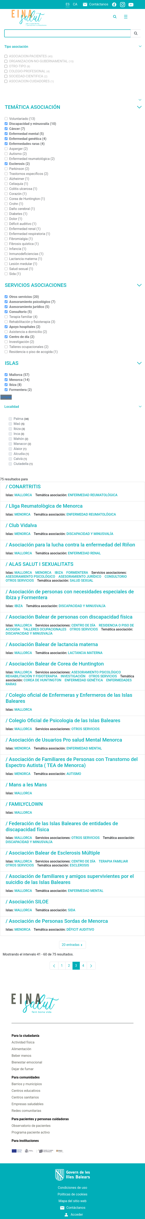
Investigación (73, 676)
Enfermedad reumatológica (92, 495)
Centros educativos (26, 1091)
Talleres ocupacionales (44, 629)
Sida (71, 910)
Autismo (73, 774)
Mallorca (23, 495)
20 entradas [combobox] (74, 945)
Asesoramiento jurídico (79, 577)
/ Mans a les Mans (26, 785)
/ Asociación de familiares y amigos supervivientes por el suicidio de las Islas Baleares (70, 879)
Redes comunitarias (26, 1111)
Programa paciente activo (31, 1132)
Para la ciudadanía (25, 1036)
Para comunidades (26, 1077)
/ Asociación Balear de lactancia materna (52, 644)
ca (75, 4)
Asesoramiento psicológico (30, 577)
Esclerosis (79, 865)
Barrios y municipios (27, 1084)
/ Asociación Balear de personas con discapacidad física (69, 617)
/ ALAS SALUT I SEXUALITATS (39, 564)
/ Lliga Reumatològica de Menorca (44, 506)
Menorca (22, 514)
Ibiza (59, 573)
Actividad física (23, 1042)
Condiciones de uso (72, 1188)
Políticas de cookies (72, 1194)
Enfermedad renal (84, 553)
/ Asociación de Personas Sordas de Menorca (57, 921)
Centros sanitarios (25, 1097)
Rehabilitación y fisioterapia (31, 676)
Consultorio (116, 577)
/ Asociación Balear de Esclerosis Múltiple (53, 853)
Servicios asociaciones (73, 285)
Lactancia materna (85, 653)
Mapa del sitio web (72, 1201)
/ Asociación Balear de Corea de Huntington (55, 664)
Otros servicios (20, 581)
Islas (73, 363)
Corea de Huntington (42, 680)
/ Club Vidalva (21, 525)
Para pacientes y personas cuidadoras (40, 1119)
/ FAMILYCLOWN (24, 804)
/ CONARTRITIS (23, 487)
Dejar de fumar (23, 1069)
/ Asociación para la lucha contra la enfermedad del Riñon (70, 545)
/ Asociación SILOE (27, 902)
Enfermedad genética (84, 680)
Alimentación (21, 1049)
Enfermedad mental (84, 748)
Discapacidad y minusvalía (89, 534)
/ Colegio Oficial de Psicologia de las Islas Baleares (63, 720)
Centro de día (83, 625)
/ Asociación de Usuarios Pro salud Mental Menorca (64, 740)
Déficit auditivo (80, 930)
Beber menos (21, 1056)
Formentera (77, 573)
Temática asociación (73, 107)
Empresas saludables (27, 1104)
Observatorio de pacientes (31, 1126)
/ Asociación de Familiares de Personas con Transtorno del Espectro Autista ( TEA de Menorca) (72, 762)
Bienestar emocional (27, 1062)
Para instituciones (25, 1141)
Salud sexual (81, 581)
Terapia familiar (113, 861)
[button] (72, 46)
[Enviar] (135, 33)
